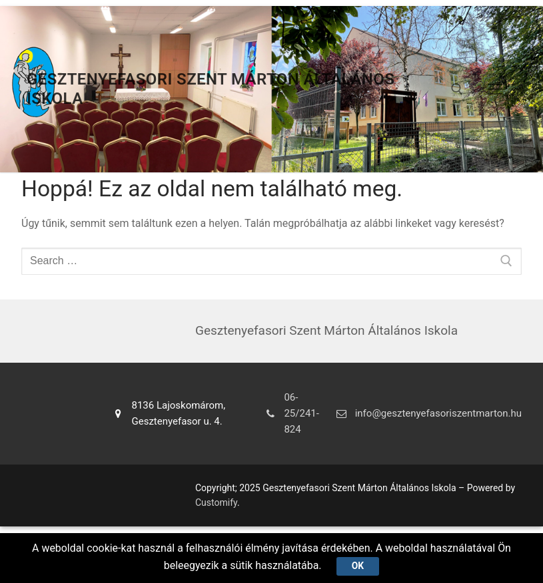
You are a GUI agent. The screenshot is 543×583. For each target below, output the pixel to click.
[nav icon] (495, 89)
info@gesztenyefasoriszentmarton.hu (427, 413)
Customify (216, 502)
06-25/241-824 (290, 413)
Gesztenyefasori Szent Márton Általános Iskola (210, 89)
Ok (358, 565)
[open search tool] (457, 89)
